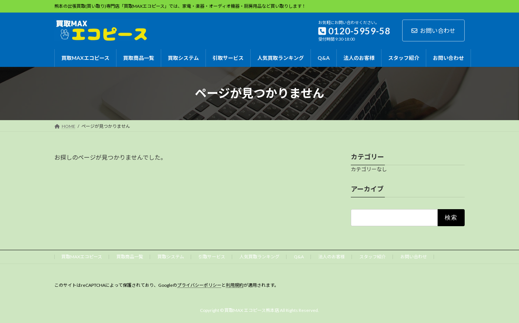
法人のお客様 (331, 256)
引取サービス (212, 256)
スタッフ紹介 (372, 256)
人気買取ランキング (259, 256)
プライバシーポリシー (199, 285)
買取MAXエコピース (81, 256)
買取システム (170, 256)
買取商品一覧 (129, 256)
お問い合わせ (433, 30)
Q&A (299, 256)
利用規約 (235, 285)
